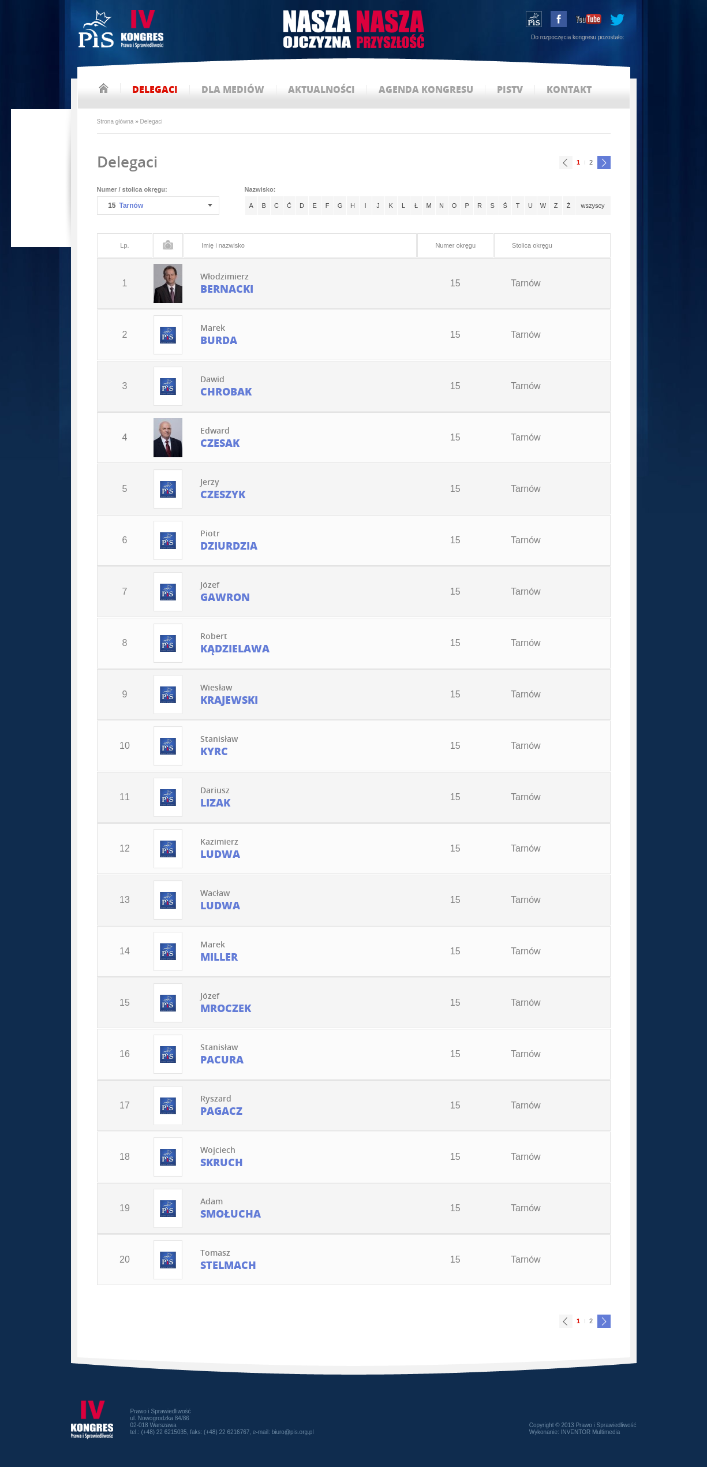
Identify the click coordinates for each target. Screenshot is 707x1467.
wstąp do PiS (534, 19)
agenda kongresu (426, 90)
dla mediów (232, 90)
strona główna (103, 88)
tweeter (617, 19)
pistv (510, 90)
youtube (588, 19)
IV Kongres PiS (122, 30)
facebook (559, 19)
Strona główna (115, 121)
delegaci (155, 90)
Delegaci (151, 121)
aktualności (321, 90)
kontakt (569, 90)
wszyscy (593, 205)
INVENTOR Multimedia (590, 1432)
